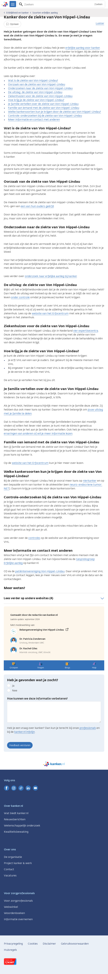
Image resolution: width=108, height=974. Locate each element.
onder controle (20, 297)
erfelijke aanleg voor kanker (82, 47)
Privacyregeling (13, 943)
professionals (87, 728)
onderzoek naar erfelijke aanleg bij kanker (51, 276)
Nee (14, 690)
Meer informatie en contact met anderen (34, 119)
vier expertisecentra (85, 330)
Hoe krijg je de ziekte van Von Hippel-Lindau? (36, 100)
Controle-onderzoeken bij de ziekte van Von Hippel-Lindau (45, 115)
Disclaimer (49, 943)
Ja (13, 685)
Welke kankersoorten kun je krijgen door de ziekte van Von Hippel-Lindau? (54, 111)
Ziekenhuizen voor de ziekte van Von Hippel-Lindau (40, 96)
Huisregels (10, 950)
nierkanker (90, 480)
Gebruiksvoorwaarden (75, 943)
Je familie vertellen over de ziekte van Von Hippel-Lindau (43, 104)
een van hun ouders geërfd (37, 206)
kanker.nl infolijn (24, 732)
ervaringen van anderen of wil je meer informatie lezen (38, 433)
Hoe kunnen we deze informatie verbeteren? (37, 698)
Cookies (33, 943)
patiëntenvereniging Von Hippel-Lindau (40, 571)
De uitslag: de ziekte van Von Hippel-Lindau (35, 92)
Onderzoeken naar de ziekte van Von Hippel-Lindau (40, 88)
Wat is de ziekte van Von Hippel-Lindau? (33, 80)
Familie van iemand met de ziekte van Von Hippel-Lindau (43, 107)
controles (34, 538)
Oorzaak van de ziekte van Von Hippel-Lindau (36, 84)
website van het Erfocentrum (50, 313)
